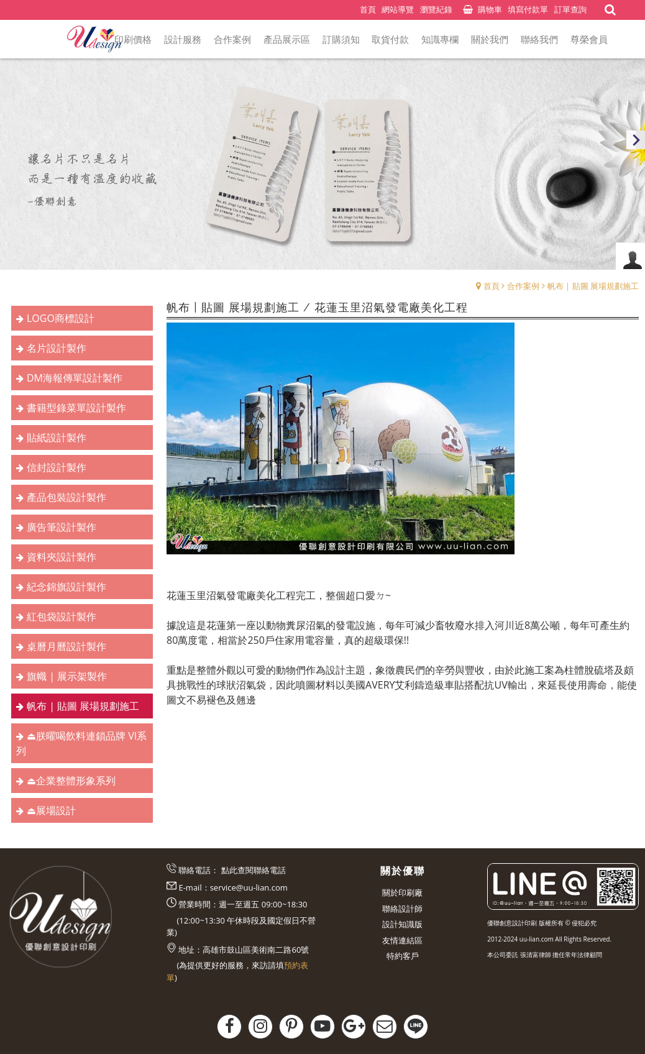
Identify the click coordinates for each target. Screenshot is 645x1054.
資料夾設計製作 (61, 557)
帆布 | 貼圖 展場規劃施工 (593, 285)
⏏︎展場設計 (51, 810)
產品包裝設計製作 (66, 497)
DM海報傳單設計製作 (74, 378)
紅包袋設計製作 (61, 616)
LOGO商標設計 (60, 318)
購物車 (490, 9)
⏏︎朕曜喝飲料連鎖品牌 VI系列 (81, 743)
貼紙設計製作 (56, 437)
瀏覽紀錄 (436, 9)
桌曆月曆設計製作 (66, 646)
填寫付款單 (528, 9)
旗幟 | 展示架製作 (67, 676)
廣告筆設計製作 (61, 527)
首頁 (491, 285)
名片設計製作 (56, 348)
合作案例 (523, 285)
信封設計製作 (56, 467)
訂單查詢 (570, 9)
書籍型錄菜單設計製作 (76, 408)
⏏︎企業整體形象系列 (71, 780)
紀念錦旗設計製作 (66, 586)
